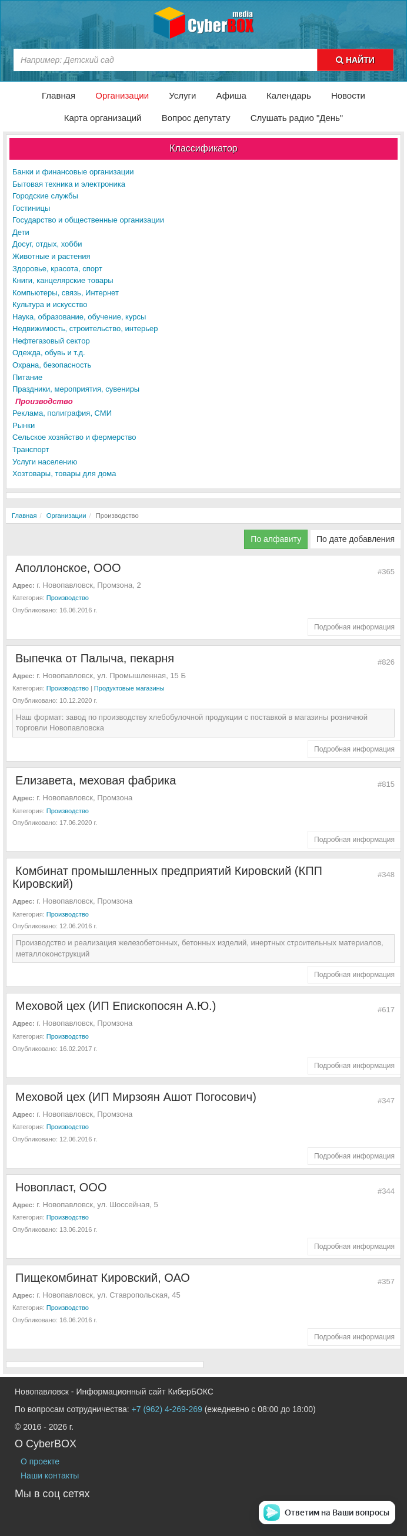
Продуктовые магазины (129, 688)
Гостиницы (31, 208)
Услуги (182, 95)
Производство (44, 401)
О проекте (40, 1461)
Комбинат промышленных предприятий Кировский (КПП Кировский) (167, 877)
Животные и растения (51, 256)
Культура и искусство (49, 304)
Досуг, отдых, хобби (47, 244)
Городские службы (45, 195)
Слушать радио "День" (297, 118)
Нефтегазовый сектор (51, 340)
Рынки (23, 425)
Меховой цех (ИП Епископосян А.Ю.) (115, 1005)
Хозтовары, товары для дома (64, 473)
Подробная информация (354, 627)
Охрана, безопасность (51, 365)
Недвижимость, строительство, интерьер (85, 328)
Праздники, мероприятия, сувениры (75, 389)
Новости (348, 95)
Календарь (288, 95)
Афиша (231, 95)
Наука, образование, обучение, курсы (79, 316)
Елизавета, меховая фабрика (95, 780)
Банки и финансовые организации (73, 171)
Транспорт (30, 449)
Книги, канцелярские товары (62, 280)
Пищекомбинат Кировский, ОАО (102, 1277)
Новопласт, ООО (60, 1187)
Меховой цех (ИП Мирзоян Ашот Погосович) (135, 1096)
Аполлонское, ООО (68, 567)
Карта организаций (103, 118)
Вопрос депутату (196, 118)
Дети (20, 232)
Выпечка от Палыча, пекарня (94, 658)
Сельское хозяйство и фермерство (74, 437)
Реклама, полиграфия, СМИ (62, 413)
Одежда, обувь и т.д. (48, 352)
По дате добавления (355, 539)
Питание (27, 377)
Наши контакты (50, 1475)
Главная (58, 95)
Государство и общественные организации (88, 219)
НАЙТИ (355, 60)
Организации (122, 95)
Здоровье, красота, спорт (57, 268)
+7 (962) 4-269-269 (167, 1409)
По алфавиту (276, 539)
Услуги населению (44, 461)
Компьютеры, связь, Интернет (65, 292)
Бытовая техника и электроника (68, 184)
